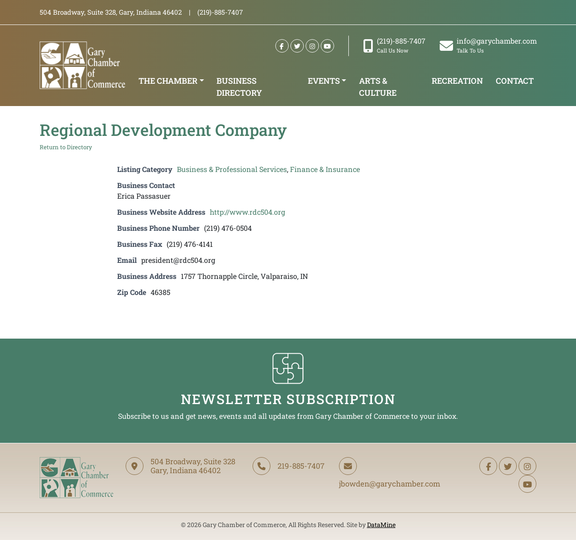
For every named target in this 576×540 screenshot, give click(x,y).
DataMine (381, 524)
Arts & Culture (377, 86)
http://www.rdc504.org (247, 212)
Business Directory (239, 86)
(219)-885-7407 (394, 45)
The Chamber (168, 80)
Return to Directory (66, 147)
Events (324, 80)
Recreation (457, 80)
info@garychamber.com (488, 45)
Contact (515, 80)
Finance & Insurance (325, 169)
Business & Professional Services (232, 169)
